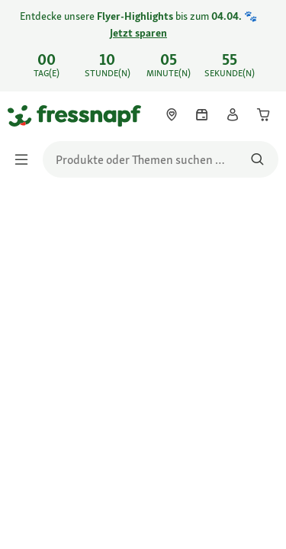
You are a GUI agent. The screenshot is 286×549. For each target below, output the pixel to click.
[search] (160, 159)
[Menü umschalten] (26, 159)
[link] (143, 46)
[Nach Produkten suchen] (257, 159)
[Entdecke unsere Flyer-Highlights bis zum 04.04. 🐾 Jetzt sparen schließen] (261, 35)
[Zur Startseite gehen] (25, 115)
